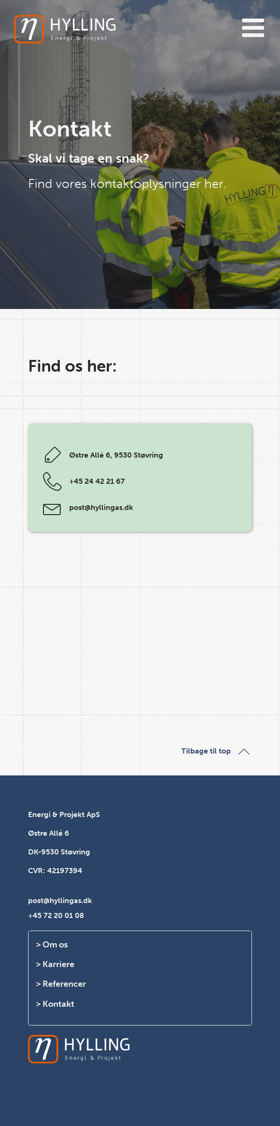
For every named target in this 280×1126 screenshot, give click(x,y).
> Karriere (55, 964)
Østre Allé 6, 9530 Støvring (116, 455)
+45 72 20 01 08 (56, 915)
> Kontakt (55, 1004)
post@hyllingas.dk (101, 507)
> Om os (52, 945)
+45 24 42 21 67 (97, 481)
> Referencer (61, 984)
